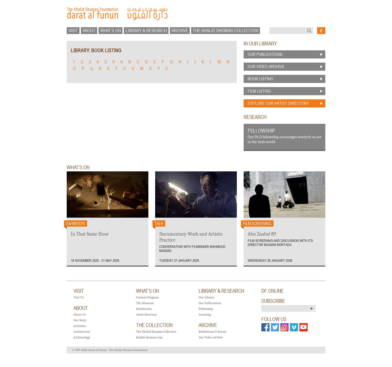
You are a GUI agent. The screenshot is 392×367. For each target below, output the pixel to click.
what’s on (110, 30)
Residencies (144, 309)
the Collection (154, 325)
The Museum (145, 303)
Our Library (206, 297)
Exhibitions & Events (212, 332)
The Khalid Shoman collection (225, 30)
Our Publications (210, 303)
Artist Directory (146, 314)
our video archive (266, 66)
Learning (205, 314)
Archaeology (82, 337)
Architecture (82, 332)
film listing (259, 91)
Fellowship (206, 309)
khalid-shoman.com (149, 337)
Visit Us (79, 297)
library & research (146, 30)
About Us (80, 314)
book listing (260, 78)
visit (73, 30)
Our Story (80, 320)
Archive (179, 30)
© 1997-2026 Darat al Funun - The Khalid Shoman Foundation (110, 350)
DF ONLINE (272, 291)
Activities (80, 326)
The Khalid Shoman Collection (156, 332)
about (89, 30)
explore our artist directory (278, 103)
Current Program (147, 297)
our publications (265, 54)
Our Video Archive (211, 337)
